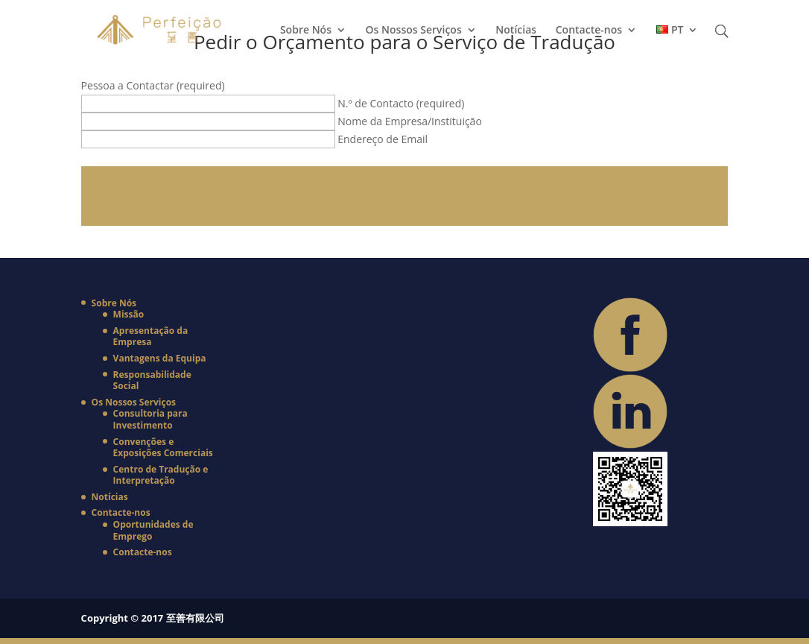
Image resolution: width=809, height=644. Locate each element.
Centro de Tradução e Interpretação (161, 475)
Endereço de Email (382, 139)
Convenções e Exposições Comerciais (163, 447)
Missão (129, 314)
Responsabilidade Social (152, 380)
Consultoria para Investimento (150, 419)
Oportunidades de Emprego (153, 530)
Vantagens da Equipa (159, 358)
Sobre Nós (305, 31)
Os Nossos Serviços (414, 31)
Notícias (515, 31)
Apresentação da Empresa (150, 336)
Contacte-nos (589, 31)
